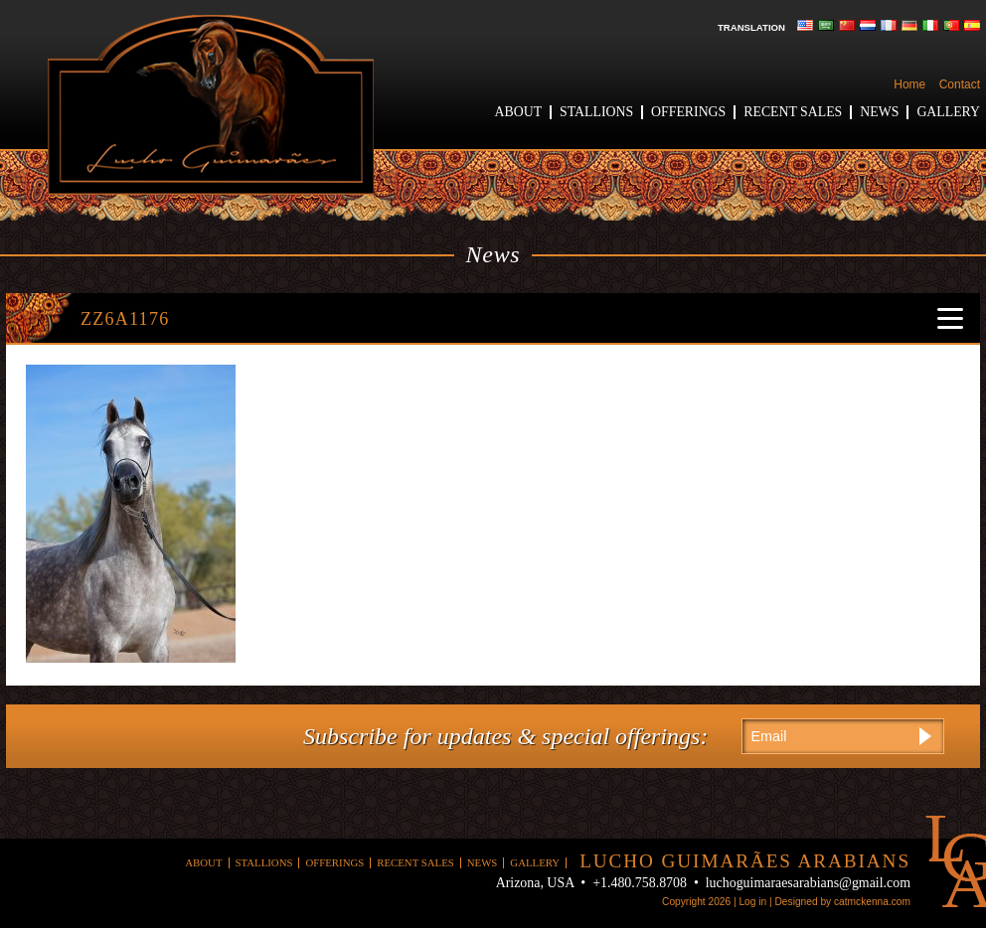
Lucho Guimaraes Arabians (211, 105)
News (879, 111)
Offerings (688, 111)
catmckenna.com (872, 901)
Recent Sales (792, 111)
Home (909, 84)
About (519, 111)
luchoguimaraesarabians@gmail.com (808, 882)
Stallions (596, 111)
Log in (752, 901)
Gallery (948, 111)
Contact (959, 84)
